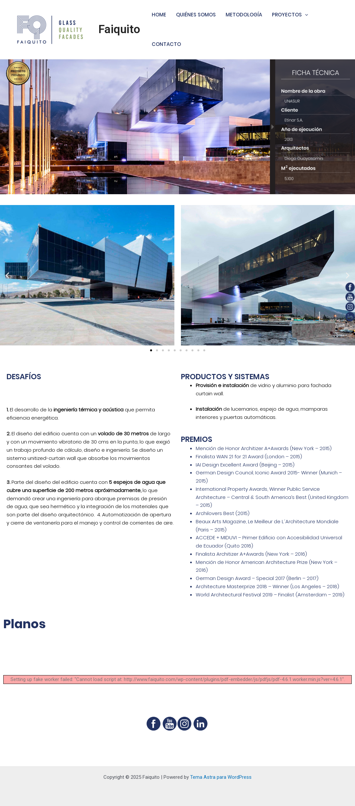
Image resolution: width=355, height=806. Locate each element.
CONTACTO (166, 44)
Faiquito (119, 29)
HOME (159, 14)
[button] (151, 350)
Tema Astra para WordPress (221, 777)
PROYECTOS (290, 15)
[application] (305, 15)
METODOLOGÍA (244, 14)
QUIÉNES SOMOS (196, 14)
